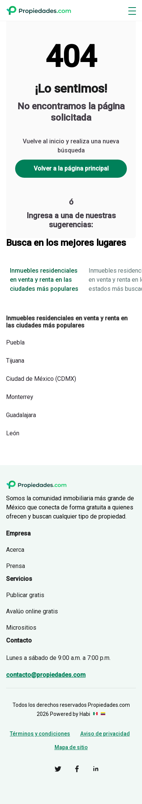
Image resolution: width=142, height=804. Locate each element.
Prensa (15, 566)
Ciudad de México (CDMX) (41, 378)
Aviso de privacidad (105, 734)
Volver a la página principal (71, 168)
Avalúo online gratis (32, 611)
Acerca (15, 549)
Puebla (15, 342)
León (12, 433)
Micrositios (21, 627)
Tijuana (15, 360)
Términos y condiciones (40, 734)
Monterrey (19, 396)
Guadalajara (21, 415)
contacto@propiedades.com (46, 674)
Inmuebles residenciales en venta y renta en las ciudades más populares (44, 279)
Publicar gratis (25, 595)
